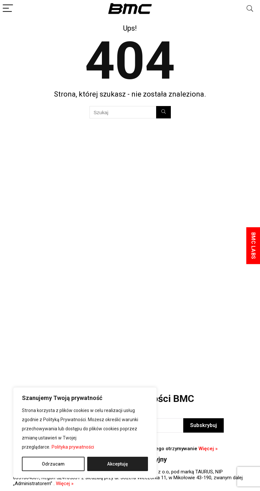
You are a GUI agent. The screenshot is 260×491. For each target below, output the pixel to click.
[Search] (250, 8)
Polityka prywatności (73, 447)
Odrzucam (53, 464)
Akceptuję (117, 464)
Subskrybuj (203, 425)
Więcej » (208, 449)
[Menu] (8, 8)
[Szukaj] (163, 112)
